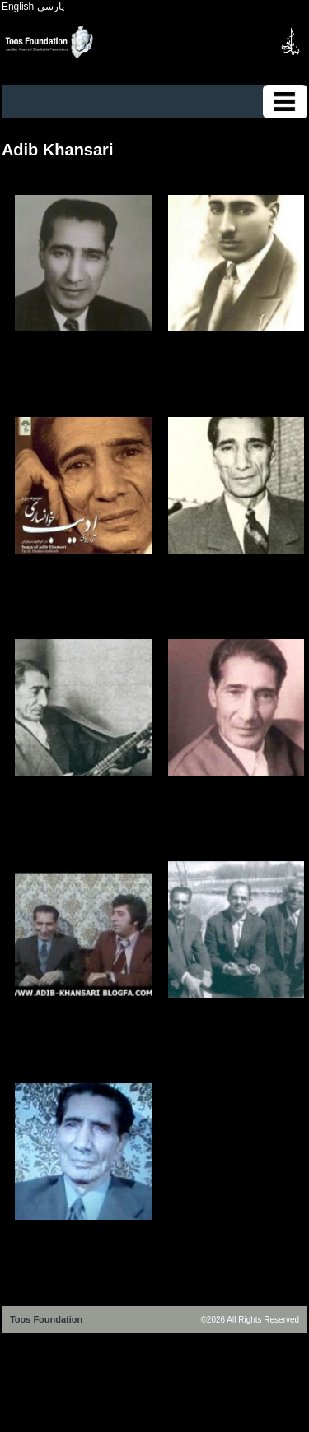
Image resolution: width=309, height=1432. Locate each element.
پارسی (50, 6)
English (18, 6)
